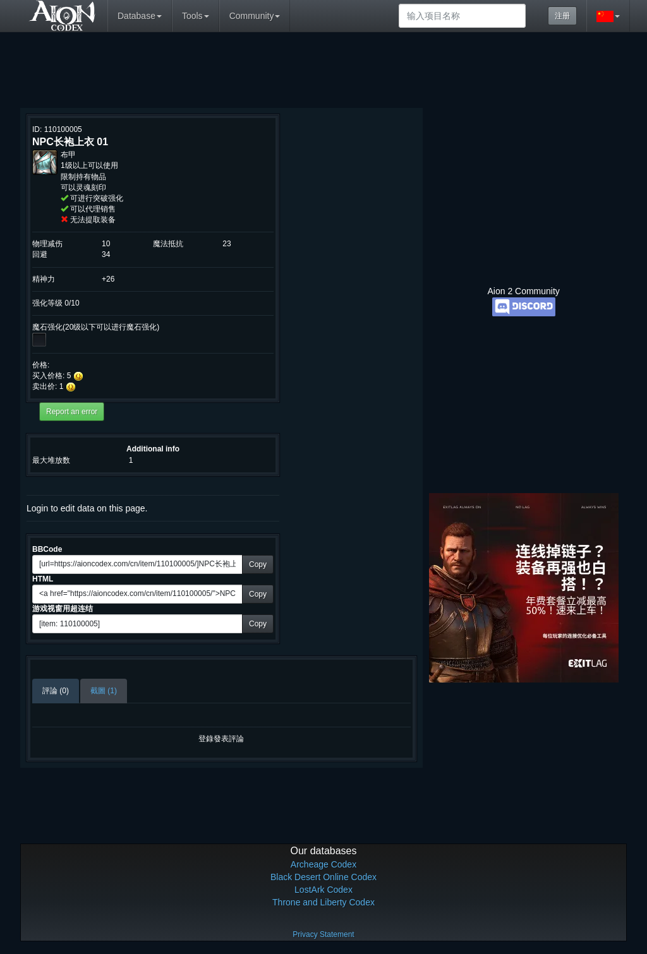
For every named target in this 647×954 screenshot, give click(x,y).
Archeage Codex (323, 864)
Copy (258, 564)
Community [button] (255, 16)
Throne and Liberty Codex (323, 902)
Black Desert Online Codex (323, 877)
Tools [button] (195, 16)
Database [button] (140, 16)
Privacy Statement (323, 934)
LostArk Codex (323, 890)
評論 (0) (55, 690)
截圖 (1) (103, 690)
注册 (562, 15)
